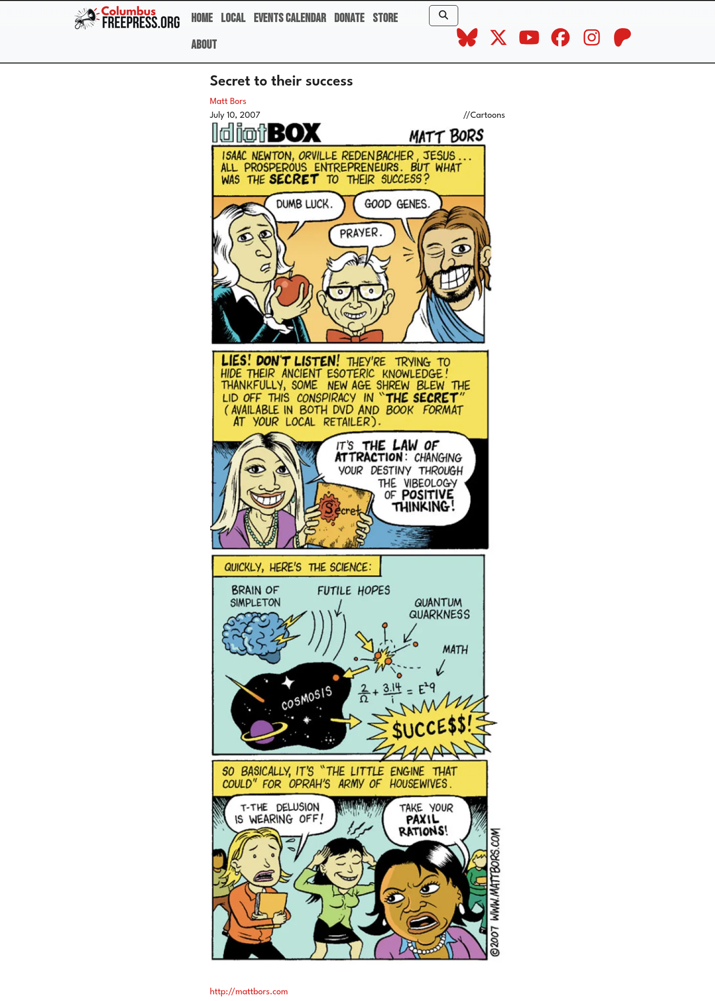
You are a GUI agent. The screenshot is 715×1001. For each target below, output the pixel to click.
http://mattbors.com (249, 992)
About (204, 44)
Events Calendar (290, 18)
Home (202, 18)
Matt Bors (228, 101)
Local (233, 18)
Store (385, 18)
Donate (349, 18)
